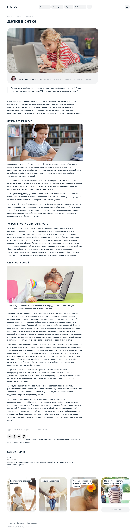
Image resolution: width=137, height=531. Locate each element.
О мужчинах (44, 7)
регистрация (25, 442)
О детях (69, 7)
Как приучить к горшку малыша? (20, 482)
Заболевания (80, 7)
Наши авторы (32, 523)
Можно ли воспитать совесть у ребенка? (113, 482)
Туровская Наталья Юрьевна (30, 79)
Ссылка (9, 468)
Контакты (20, 523)
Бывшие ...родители (50, 481)
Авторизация (12, 442)
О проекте (11, 523)
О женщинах (57, 7)
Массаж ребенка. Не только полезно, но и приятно (82, 483)
